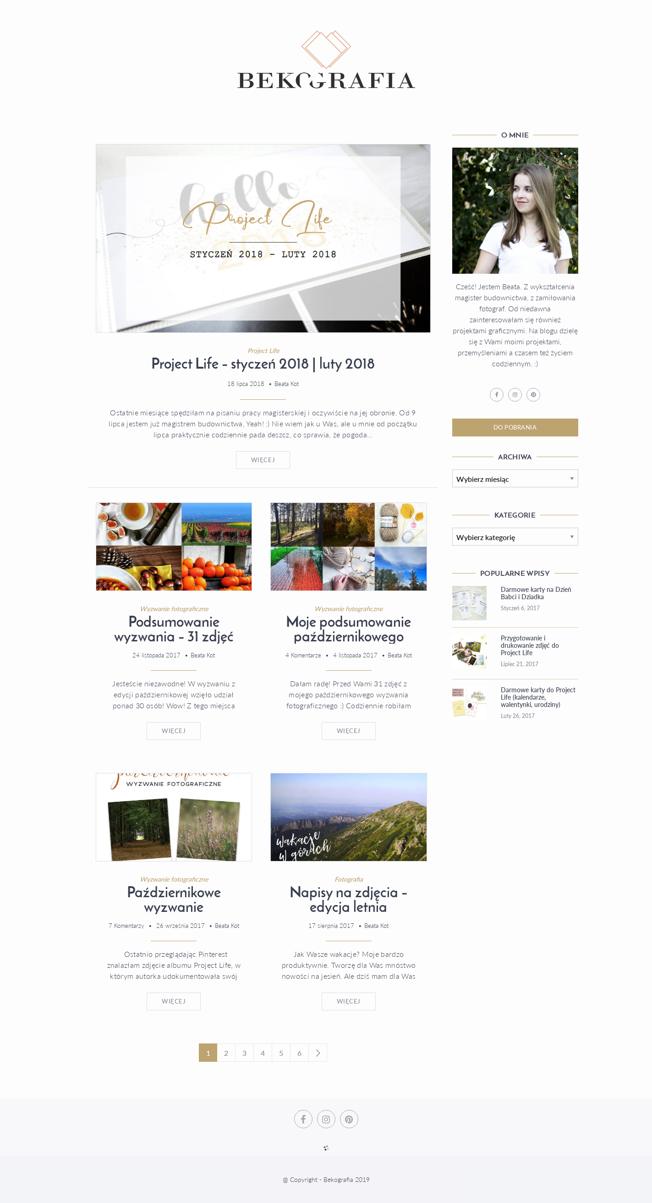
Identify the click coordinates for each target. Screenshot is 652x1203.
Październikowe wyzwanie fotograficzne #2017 (174, 908)
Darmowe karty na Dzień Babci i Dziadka (536, 593)
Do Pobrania (515, 427)
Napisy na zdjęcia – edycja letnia (348, 901)
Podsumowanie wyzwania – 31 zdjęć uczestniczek (174, 638)
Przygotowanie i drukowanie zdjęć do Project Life (530, 646)
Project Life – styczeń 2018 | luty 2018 (263, 365)
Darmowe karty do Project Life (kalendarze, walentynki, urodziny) (538, 697)
